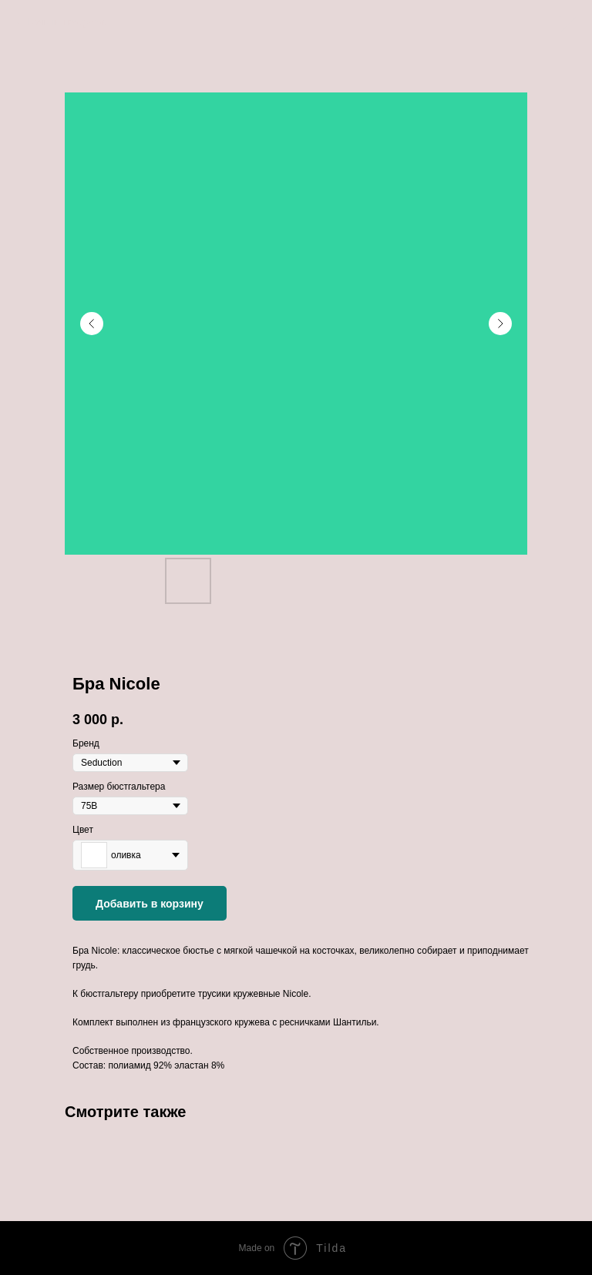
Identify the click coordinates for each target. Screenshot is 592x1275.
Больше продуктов (67, 22)
